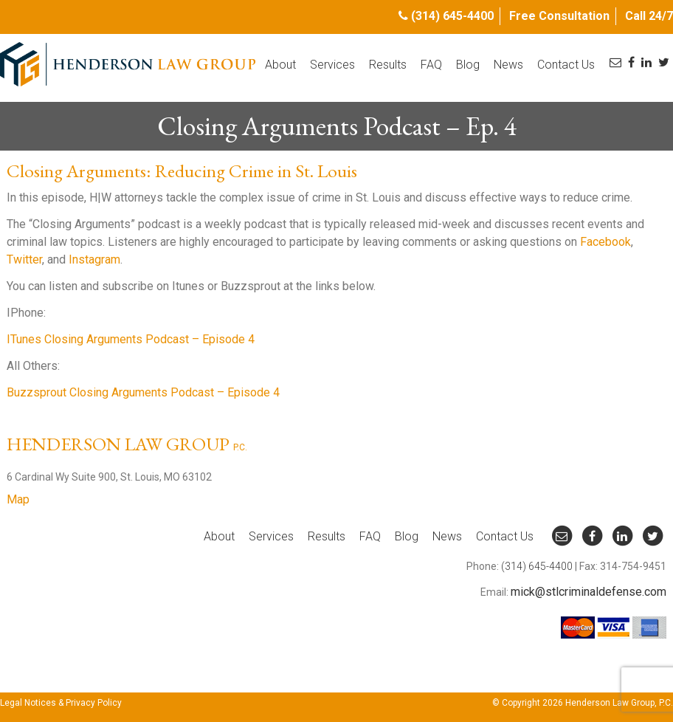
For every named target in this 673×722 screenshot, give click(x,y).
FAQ (431, 65)
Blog (468, 65)
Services (332, 65)
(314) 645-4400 (452, 16)
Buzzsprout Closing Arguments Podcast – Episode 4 (143, 392)
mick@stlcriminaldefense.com (588, 592)
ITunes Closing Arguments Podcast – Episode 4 (131, 339)
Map (18, 499)
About (280, 65)
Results (388, 65)
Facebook (605, 242)
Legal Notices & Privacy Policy (61, 703)
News (508, 65)
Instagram (94, 259)
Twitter (24, 259)
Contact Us (566, 65)
